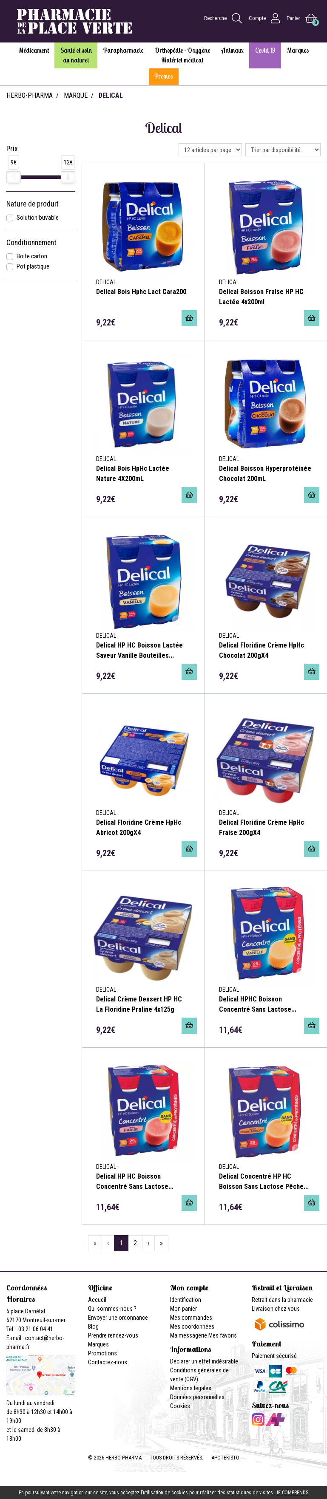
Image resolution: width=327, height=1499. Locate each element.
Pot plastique (33, 266)
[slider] (13, 177)
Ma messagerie (188, 1335)
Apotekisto (225, 1457)
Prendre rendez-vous (113, 1335)
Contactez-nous (107, 1362)
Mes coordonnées (192, 1326)
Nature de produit (32, 204)
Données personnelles (197, 1397)
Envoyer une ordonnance (118, 1317)
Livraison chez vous (276, 1308)
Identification (185, 1299)
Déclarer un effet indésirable (204, 1361)
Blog (93, 1326)
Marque (76, 95)
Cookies (180, 1406)
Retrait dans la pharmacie (282, 1299)
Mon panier (183, 1308)
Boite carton (32, 256)
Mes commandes (191, 1317)
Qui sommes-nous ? (112, 1308)
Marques (98, 1344)
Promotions (102, 1353)
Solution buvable (38, 217)
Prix (12, 148)
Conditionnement (31, 242)
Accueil (97, 1299)
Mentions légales (190, 1388)
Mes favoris (222, 1335)
